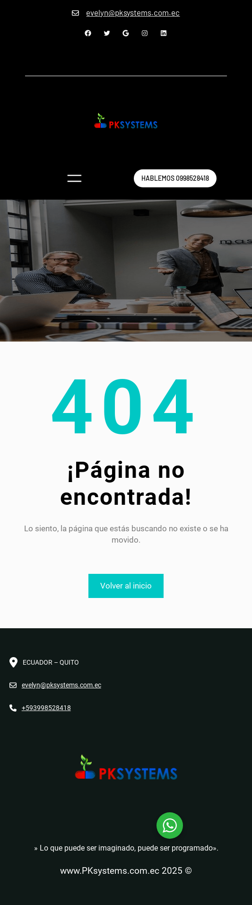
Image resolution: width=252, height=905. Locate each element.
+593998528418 (46, 708)
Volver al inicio (126, 585)
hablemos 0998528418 (175, 178)
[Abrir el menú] (74, 178)
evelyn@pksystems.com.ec (61, 685)
